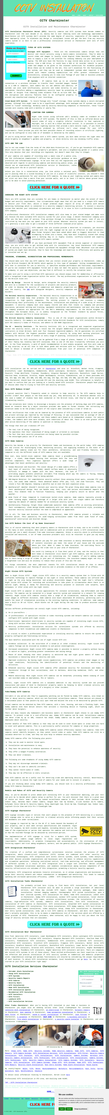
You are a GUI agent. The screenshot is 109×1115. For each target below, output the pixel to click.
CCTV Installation (63, 1055)
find (12, 936)
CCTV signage (33, 836)
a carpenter (22, 1017)
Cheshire (38, 1071)
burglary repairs (82, 1010)
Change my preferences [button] (80, 1109)
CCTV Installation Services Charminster (31, 966)
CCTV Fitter (83, 1053)
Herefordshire (27, 1071)
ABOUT (84, 15)
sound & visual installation (45, 1014)
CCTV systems (21, 952)
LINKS (79, 15)
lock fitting (81, 1014)
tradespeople (21, 1021)
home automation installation (60, 1012)
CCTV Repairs (10, 1065)
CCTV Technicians (41, 1058)
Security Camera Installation (18, 1058)
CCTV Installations (67, 1053)
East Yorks (90, 1069)
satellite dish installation (17, 1010)
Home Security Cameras (62, 1051)
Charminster (51, 369)
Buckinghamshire (49, 1069)
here (86, 959)
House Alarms (92, 1065)
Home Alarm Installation (74, 1065)
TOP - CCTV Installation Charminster (21, 1082)
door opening (25, 1012)
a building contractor (77, 1017)
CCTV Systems (69, 1062)
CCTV (49, 176)
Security (8, 445)
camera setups (88, 52)
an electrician (52, 1010)
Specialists (34, 1098)
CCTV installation (28, 961)
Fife (31, 1069)
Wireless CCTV (96, 1055)
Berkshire (63, 1069)
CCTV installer (39, 888)
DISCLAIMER (99, 15)
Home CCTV (27, 1051)
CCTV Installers (87, 1060)
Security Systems (42, 1051)
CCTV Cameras (92, 1051)
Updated (27, 1098)
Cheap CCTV (16, 1051)
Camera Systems (81, 1055)
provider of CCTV (18, 915)
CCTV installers (97, 378)
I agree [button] (62, 1109)
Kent (17, 1071)
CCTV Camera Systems (22, 1053)
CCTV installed (55, 1005)
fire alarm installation (28, 1019)
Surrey (100, 1069)
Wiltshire (9, 1071)
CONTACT (91, 15)
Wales (25, 1069)
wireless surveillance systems (60, 899)
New (22, 1098)
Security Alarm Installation (30, 1065)
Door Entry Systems (53, 1065)
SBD (28, 289)
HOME (73, 15)
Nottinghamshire (76, 1069)
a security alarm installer (67, 1019)
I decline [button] (69, 1109)
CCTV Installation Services (45, 1053)
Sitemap (6, 1098)
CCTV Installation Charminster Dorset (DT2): (26, 31)
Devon (38, 1069)
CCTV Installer (26, 1055)
